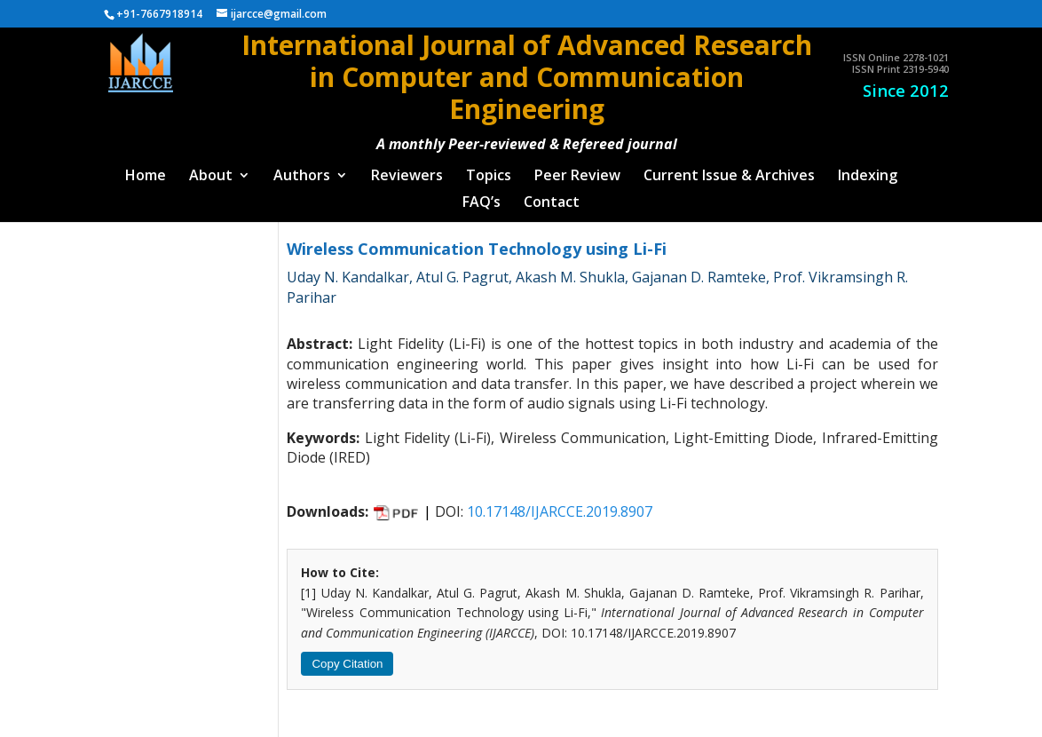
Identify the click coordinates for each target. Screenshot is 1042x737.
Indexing (867, 169)
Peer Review (577, 169)
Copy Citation (347, 655)
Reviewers (407, 169)
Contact (552, 195)
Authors (301, 169)
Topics (488, 169)
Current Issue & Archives (729, 169)
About (211, 169)
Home (145, 169)
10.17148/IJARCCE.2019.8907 (559, 503)
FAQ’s (481, 195)
